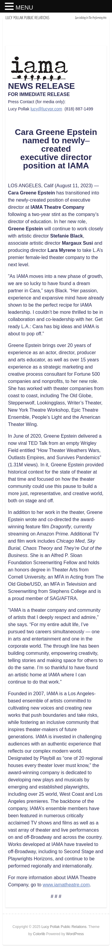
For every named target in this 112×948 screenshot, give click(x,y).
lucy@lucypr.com (46, 108)
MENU (24, 7)
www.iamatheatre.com (66, 884)
